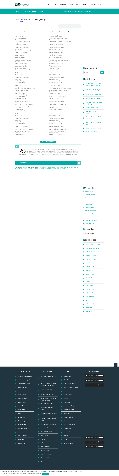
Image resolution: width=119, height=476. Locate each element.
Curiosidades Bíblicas (92, 259)
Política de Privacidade (35, 473)
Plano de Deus (68, 432)
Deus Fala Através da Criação (94, 94)
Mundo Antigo (90, 289)
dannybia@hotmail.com (91, 223)
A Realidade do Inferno (92, 252)
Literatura (67, 402)
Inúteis (66, 398)
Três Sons (43, 443)
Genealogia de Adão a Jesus (93, 128)
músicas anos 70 (74, 167)
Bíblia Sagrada (90, 263)
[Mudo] (98, 375)
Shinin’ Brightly (45, 458)
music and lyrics (66, 167)
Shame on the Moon (46, 454)
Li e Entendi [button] (45, 473)
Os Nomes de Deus (91, 132)
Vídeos (100, 4)
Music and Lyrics (72, 11)
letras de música (59, 167)
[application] (94, 375)
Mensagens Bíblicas (91, 255)
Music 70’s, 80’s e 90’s (92, 107)
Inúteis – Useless (90, 304)
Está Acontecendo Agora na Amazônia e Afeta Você (93, 90)
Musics (78, 4)
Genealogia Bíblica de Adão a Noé (94, 123)
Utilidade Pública (68, 443)
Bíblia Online (89, 278)
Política (66, 436)
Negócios (93, 4)
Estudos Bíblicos (63, 4)
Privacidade (89, 308)
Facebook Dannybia (90, 194)
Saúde (65, 439)
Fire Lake (43, 461)
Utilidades (85, 4)
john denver (52, 167)
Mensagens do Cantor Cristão (92, 112)
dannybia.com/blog (89, 214)
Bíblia (54, 4)
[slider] (92, 375)
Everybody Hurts (45, 446)
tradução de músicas (61, 168)
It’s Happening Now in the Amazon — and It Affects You (94, 84)
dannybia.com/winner (90, 210)
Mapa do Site (89, 311)
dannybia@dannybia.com (91, 220)
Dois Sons (43, 439)
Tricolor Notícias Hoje (90, 198)
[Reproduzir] (86, 375)
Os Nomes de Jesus (46, 432)
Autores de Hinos (91, 293)
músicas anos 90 (26, 168)
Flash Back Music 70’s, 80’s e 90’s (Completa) (94, 103)
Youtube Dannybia (89, 191)
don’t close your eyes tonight (43, 167)
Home (48, 4)
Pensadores (67, 428)
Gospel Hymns (90, 274)
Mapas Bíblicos (90, 270)
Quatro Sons (44, 435)
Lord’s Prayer (89, 285)
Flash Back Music (90, 296)
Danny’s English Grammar (93, 244)
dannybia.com (88, 204)
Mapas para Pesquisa (70, 406)
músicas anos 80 (18, 168)
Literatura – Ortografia (92, 248)
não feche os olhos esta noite (36, 168)
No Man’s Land (45, 450)
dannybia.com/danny (90, 207)
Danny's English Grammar (71, 387)
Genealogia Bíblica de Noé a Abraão (94, 118)
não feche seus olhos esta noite (50, 168)
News (71, 4)
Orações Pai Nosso (69, 424)
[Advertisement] (93, 40)
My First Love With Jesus (93, 98)
